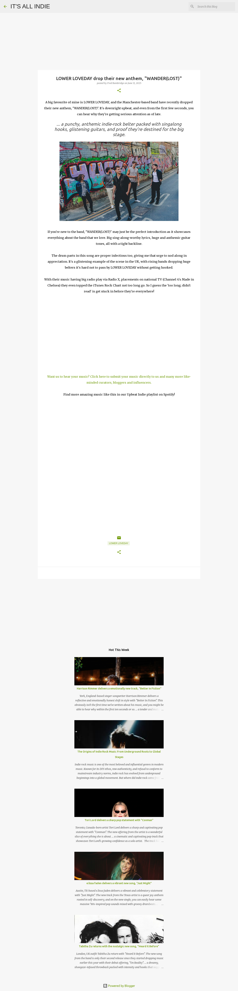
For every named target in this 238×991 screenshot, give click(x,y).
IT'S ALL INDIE (30, 6)
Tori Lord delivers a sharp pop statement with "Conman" (119, 820)
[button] (119, 90)
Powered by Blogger (119, 985)
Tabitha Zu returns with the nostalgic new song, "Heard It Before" (119, 946)
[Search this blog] (215, 6)
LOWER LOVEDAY (118, 543)
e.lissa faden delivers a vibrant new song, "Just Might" (119, 883)
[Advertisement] (119, 610)
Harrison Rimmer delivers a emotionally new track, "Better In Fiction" (119, 688)
